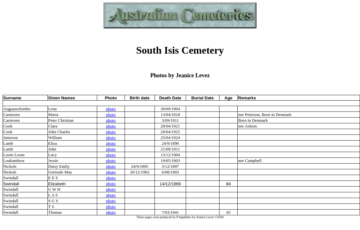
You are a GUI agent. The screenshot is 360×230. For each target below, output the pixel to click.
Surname (12, 98)
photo (111, 108)
